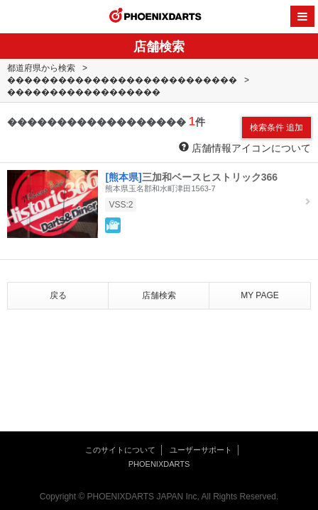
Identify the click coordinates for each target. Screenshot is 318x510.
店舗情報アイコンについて (245, 148)
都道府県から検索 (41, 68)
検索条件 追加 (276, 127)
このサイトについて (120, 450)
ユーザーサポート (201, 450)
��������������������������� (122, 80)
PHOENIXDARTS (155, 17)
